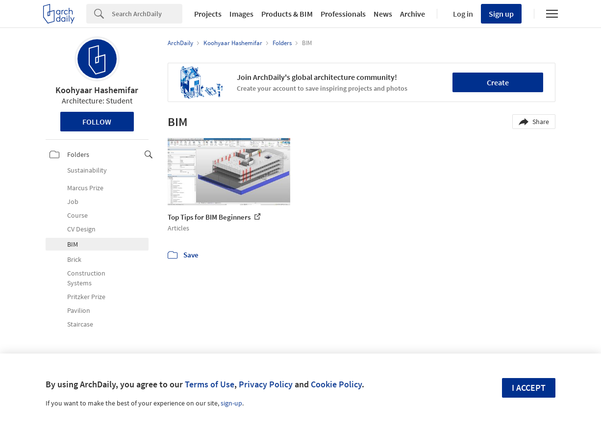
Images (241, 14)
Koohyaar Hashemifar (96, 90)
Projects (208, 14)
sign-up (231, 403)
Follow (96, 122)
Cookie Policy (336, 384)
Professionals (343, 14)
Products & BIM (287, 14)
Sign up (501, 14)
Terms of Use (209, 384)
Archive (412, 14)
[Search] (147, 14)
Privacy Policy (266, 384)
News (383, 14)
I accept (529, 387)
